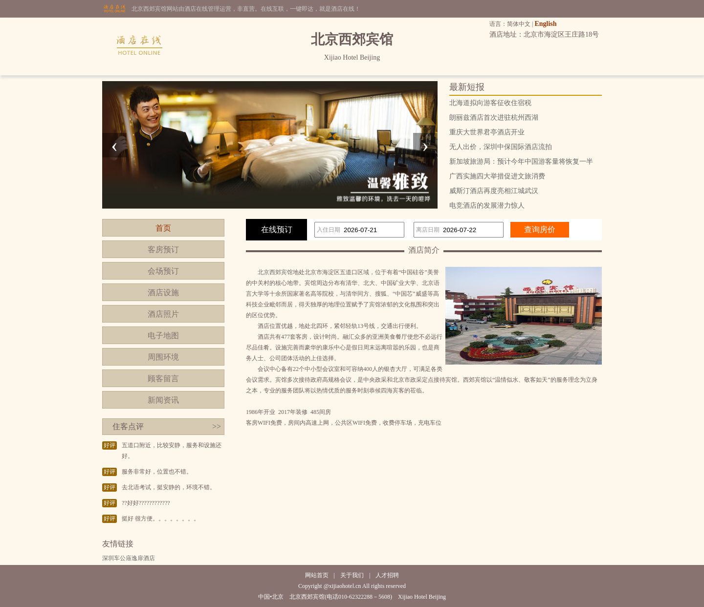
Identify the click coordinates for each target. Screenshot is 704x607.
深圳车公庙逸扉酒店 (128, 558)
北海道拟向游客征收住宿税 (490, 103)
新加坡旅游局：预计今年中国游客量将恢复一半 (521, 161)
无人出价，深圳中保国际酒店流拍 (500, 147)
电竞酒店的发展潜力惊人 (487, 205)
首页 (163, 228)
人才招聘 (387, 575)
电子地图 (163, 335)
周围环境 (163, 357)
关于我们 (352, 575)
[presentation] (114, 145)
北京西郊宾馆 (275, 272)
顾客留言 (163, 378)
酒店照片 (163, 314)
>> (216, 426)
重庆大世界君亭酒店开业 (487, 132)
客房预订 (163, 249)
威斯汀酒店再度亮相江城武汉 (493, 191)
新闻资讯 (163, 400)
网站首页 (317, 575)
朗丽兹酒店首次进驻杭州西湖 (493, 117)
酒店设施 (163, 292)
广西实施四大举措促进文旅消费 (497, 176)
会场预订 (163, 271)
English (545, 23)
